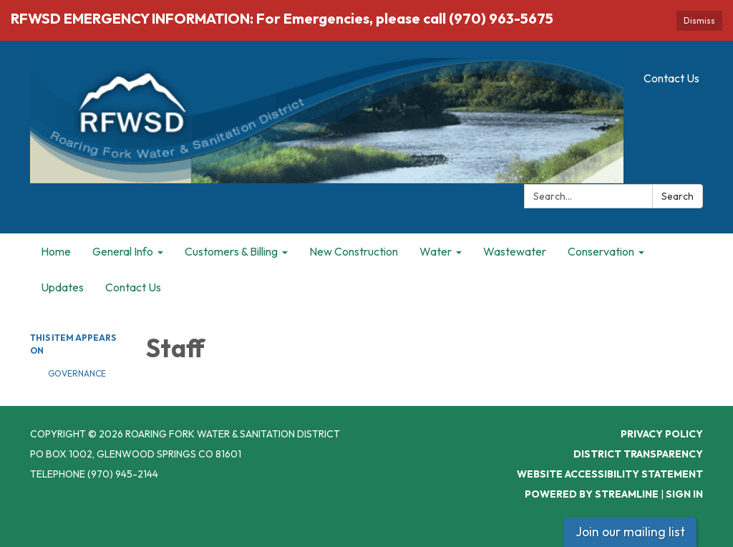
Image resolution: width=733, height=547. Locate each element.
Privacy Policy (662, 433)
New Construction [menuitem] (353, 251)
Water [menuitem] (435, 251)
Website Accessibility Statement (610, 474)
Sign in (684, 494)
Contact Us (671, 78)
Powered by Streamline (592, 494)
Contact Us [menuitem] (133, 287)
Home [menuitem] (56, 251)
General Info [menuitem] (122, 251)
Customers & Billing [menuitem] (231, 251)
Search (677, 196)
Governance (77, 373)
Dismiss (699, 20)
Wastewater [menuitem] (514, 251)
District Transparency (638, 453)
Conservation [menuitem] (601, 251)
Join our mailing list (630, 531)
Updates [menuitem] (62, 287)
